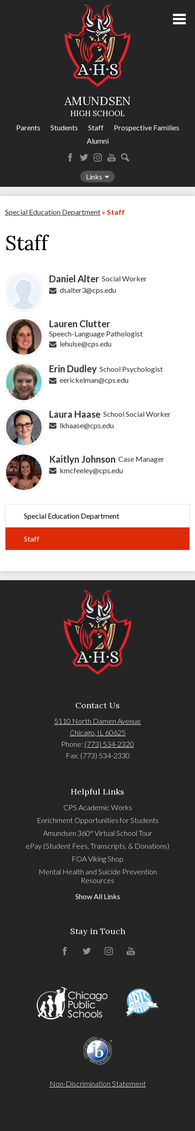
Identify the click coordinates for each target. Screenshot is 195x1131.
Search (125, 157)
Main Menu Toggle (179, 19)
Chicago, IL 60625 (98, 732)
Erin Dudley (73, 368)
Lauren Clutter (79, 323)
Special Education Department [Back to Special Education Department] (52, 211)
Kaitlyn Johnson (82, 459)
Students (64, 127)
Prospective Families (146, 127)
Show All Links (97, 896)
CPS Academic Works (97, 807)
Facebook (70, 157)
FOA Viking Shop (97, 858)
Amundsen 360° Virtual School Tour (97, 833)
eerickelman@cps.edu (94, 379)
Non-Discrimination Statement (98, 1083)
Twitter (84, 157)
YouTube (111, 157)
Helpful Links (97, 791)
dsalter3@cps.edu (88, 290)
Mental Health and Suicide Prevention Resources (98, 876)
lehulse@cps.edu (85, 343)
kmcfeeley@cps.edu (91, 470)
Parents (28, 127)
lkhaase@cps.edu (87, 425)
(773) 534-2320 (109, 743)
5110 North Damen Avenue (97, 721)
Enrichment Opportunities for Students (98, 820)
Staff (96, 127)
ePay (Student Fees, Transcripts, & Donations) (97, 845)
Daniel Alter (74, 278)
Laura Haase (74, 414)
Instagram (98, 157)
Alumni (98, 140)
